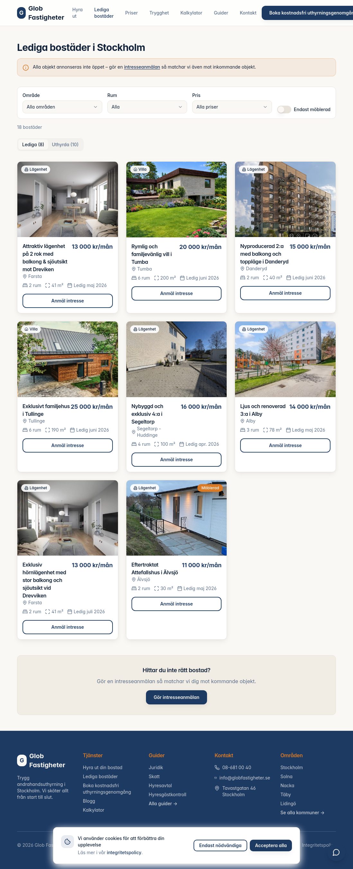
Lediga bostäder (103, 13)
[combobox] (62, 106)
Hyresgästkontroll (167, 794)
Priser (131, 12)
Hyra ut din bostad (102, 767)
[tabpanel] (176, 400)
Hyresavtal (160, 785)
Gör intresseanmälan (176, 697)
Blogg (89, 801)
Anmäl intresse (67, 300)
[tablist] (50, 144)
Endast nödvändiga (220, 845)
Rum (112, 95)
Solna (286, 776)
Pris (196, 95)
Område (31, 95)
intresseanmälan (142, 67)
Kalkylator (191, 12)
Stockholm (291, 767)
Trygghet (159, 12)
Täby (285, 794)
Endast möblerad (312, 109)
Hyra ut (77, 13)
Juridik (156, 767)
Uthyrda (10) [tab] (65, 144)
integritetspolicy (124, 852)
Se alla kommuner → (302, 812)
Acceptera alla (271, 845)
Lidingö (288, 803)
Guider (221, 12)
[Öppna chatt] (336, 852)
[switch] (284, 109)
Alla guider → (163, 803)
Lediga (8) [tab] (33, 144)
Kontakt (248, 12)
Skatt (154, 776)
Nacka (287, 785)
